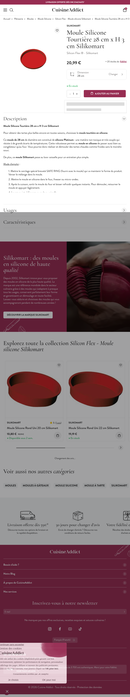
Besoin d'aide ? (65, 565)
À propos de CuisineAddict (65, 583)
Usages (65, 210)
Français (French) (65, 640)
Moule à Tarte (94, 486)
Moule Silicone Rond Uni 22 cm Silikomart (94, 428)
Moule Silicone (44, 19)
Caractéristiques (65, 222)
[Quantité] (73, 93)
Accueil (6, 19)
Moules (30, 19)
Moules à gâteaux (36, 486)
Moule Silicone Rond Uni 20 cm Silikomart (32, 428)
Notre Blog (65, 574)
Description (65, 119)
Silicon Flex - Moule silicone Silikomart (73, 19)
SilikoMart (119, 486)
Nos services (65, 592)
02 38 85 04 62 (17, 655)
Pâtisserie (18, 19)
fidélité (123, 61)
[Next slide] (120, 447)
